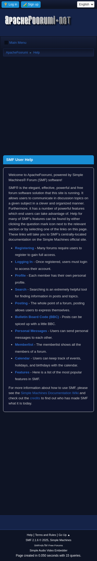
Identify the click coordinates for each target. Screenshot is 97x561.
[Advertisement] (48, 106)
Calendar (22, 358)
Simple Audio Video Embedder (48, 550)
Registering (24, 248)
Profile (20, 275)
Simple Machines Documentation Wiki (50, 393)
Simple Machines (60, 540)
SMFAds (39, 545)
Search (20, 289)
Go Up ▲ (64, 534)
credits (35, 398)
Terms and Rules (45, 534)
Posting (21, 303)
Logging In (24, 262)
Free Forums (55, 545)
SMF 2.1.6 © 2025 (37, 540)
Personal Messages (31, 331)
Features (22, 372)
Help (30, 534)
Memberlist (24, 344)
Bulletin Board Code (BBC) (37, 317)
